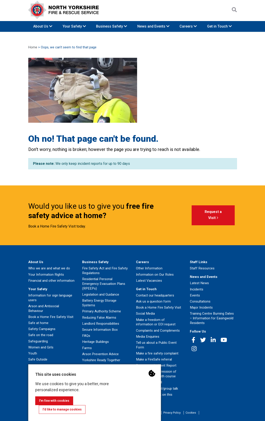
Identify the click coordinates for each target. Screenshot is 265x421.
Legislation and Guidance (100, 294)
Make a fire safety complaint (157, 353)
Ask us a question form (153, 301)
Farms (87, 348)
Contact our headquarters (155, 295)
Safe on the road (40, 335)
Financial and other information (51, 281)
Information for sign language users (50, 297)
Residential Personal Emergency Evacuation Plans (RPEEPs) (103, 283)
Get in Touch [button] (219, 26)
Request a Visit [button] (213, 215)
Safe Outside (37, 359)
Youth (32, 353)
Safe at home (38, 323)
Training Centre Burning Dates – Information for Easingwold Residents (212, 318)
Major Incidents (201, 307)
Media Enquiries (147, 337)
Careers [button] (188, 26)
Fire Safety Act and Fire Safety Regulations (105, 270)
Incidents (196, 289)
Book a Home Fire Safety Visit (50, 317)
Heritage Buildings (95, 342)
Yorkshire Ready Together (101, 360)
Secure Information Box (100, 330)
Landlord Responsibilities (100, 324)
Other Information (149, 268)
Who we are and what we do (49, 268)
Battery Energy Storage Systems (99, 303)
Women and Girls (40, 347)
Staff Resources (202, 268)
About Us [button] (42, 26)
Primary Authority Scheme (101, 311)
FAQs (86, 336)
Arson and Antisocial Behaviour (43, 308)
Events (195, 295)
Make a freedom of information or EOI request (155, 322)
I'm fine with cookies (54, 400)
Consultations (200, 301)
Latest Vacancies (149, 281)
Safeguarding (38, 341)
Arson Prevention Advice (100, 354)
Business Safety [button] (111, 26)
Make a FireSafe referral (154, 359)
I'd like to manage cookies (62, 409)
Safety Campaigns (41, 329)
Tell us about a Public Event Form (156, 345)
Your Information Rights (46, 275)
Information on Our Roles (155, 275)
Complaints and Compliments (158, 331)
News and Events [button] (153, 26)
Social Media (145, 313)
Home (32, 47)
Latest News (199, 283)
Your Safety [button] (74, 26)
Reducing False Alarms (99, 318)
